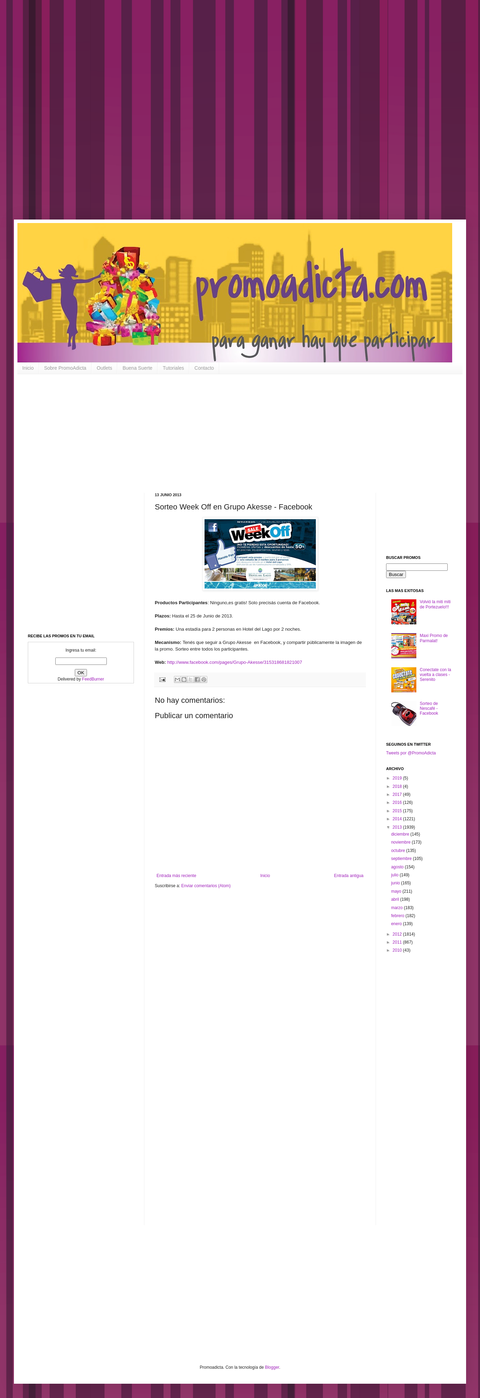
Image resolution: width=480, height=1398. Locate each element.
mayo (396, 891)
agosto (398, 867)
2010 (398, 950)
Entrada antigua (348, 875)
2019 (398, 778)
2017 (398, 794)
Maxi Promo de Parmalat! (434, 638)
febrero (398, 915)
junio (396, 883)
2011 (398, 942)
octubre (398, 850)
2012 (398, 934)
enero (397, 923)
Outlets (104, 368)
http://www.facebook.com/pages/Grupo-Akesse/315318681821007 (234, 662)
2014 (398, 818)
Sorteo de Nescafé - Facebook (429, 708)
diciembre (400, 834)
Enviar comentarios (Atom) (206, 885)
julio (395, 875)
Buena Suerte (137, 368)
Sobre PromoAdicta (65, 368)
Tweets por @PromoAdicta (411, 753)
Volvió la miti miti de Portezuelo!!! (435, 604)
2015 (398, 810)
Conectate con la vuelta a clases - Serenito (435, 674)
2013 (398, 827)
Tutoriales (173, 368)
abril (395, 899)
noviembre (401, 842)
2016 (398, 802)
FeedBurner (93, 679)
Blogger (272, 1367)
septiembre (402, 858)
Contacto (204, 368)
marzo (397, 907)
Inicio (28, 368)
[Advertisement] (222, 115)
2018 (398, 786)
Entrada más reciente (176, 875)
